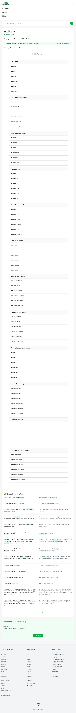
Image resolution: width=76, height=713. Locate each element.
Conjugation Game (6, 690)
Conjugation (6, 8)
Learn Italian (55, 674)
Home (3, 683)
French (3, 671)
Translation (40, 54)
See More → (55, 676)
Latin (28, 654)
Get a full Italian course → (63, 43)
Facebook (31, 683)
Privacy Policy (5, 695)
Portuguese (4, 669)
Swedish (29, 669)
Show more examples (38, 613)
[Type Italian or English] (38, 23)
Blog (4, 16)
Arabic (3, 657)
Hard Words (55, 669)
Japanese (4, 659)
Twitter (30, 685)
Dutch (3, 666)
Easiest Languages (57, 666)
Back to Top (38, 635)
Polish (28, 674)
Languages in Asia (57, 661)
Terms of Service (6, 693)
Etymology (6, 12)
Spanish (3, 661)
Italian (14, 628)
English (3, 664)
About (3, 685)
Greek (3, 652)
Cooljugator (6, 628)
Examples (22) (19, 39)
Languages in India (57, 657)
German (3, 674)
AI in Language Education (59, 652)
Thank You (55, 671)
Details (28, 39)
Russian (3, 654)
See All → (4, 676)
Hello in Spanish (56, 664)
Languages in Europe (58, 659)
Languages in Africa (58, 654)
